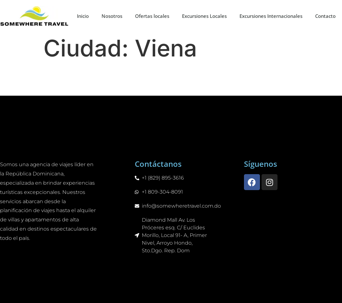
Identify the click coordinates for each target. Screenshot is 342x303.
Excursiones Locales (204, 16)
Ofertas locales (152, 16)
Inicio (83, 16)
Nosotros (112, 16)
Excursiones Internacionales (270, 16)
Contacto (325, 16)
